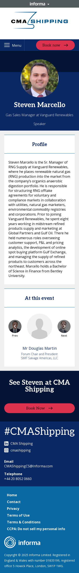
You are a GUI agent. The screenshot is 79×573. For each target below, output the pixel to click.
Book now (51, 45)
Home (12, 495)
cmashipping (17, 450)
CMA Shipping (18, 443)
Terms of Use (18, 515)
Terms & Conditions (23, 522)
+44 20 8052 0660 (18, 478)
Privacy (13, 508)
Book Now (35, 408)
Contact (14, 501)
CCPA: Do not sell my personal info (36, 529)
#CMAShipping (39, 432)
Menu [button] (16, 45)
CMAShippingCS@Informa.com (28, 466)
